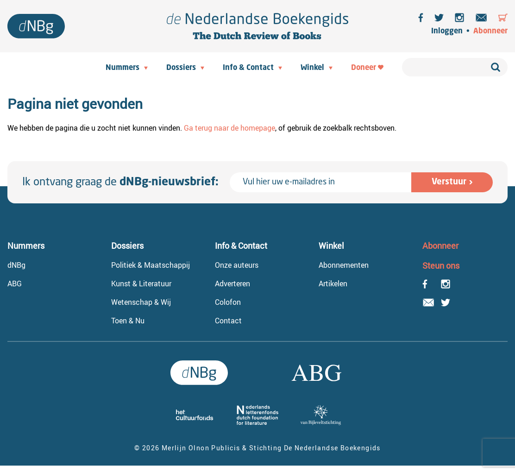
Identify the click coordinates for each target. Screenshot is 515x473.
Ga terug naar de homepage (229, 128)
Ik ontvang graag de (120, 182)
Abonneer (490, 31)
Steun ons (440, 265)
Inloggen (447, 31)
